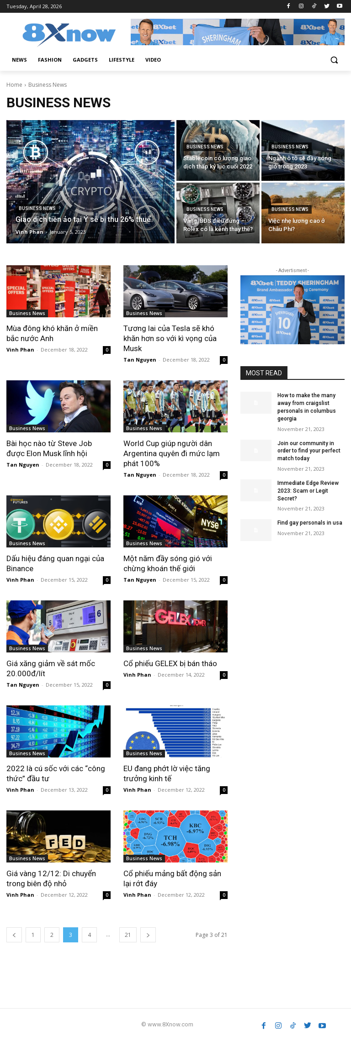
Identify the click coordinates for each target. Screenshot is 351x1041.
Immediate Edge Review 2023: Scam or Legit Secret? (308, 491)
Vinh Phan (20, 349)
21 (128, 935)
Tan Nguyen (139, 359)
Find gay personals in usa (309, 523)
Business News (37, 208)
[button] (334, 60)
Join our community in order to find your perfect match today (308, 451)
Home (14, 85)
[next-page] (148, 934)
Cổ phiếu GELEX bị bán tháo (170, 663)
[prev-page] (14, 934)
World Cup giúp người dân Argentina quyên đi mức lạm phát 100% (171, 453)
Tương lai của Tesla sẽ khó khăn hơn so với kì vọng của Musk (170, 338)
